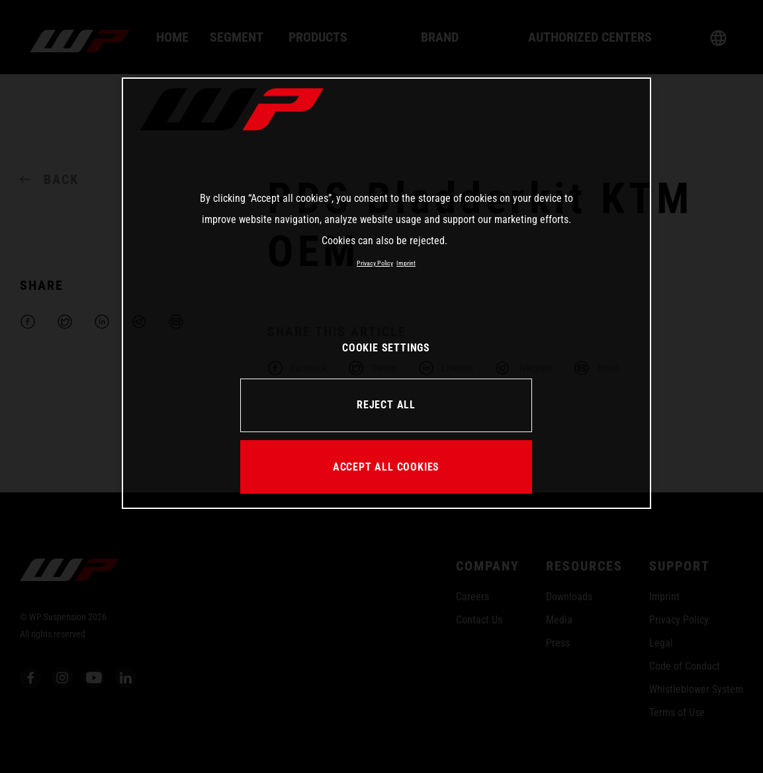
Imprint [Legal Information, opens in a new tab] (406, 263)
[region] (386, 293)
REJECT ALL (386, 404)
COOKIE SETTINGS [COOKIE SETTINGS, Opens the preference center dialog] (386, 347)
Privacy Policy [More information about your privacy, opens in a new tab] (375, 263)
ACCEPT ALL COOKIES (386, 467)
